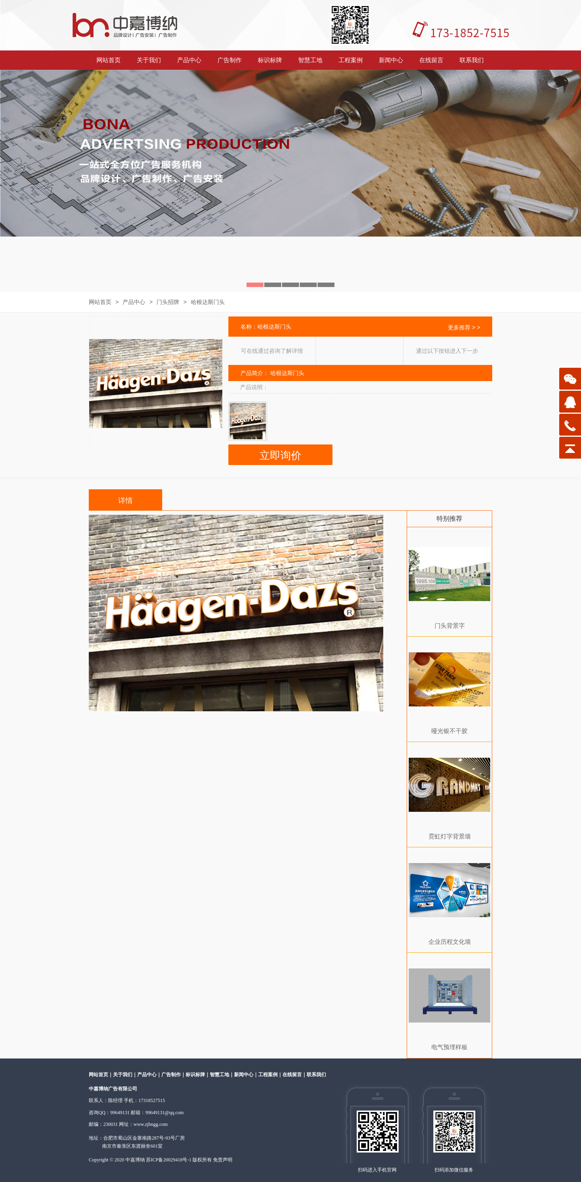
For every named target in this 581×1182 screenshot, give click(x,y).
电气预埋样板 (449, 1047)
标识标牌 (270, 60)
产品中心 (189, 60)
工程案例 (351, 60)
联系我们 (472, 60)
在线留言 (431, 60)
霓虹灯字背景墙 (449, 836)
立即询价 (280, 455)
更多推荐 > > (464, 327)
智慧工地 (310, 60)
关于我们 (149, 60)
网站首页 (108, 60)
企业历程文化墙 (449, 941)
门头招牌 (168, 302)
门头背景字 (450, 625)
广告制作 (229, 60)
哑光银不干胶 (449, 730)
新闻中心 (391, 60)
